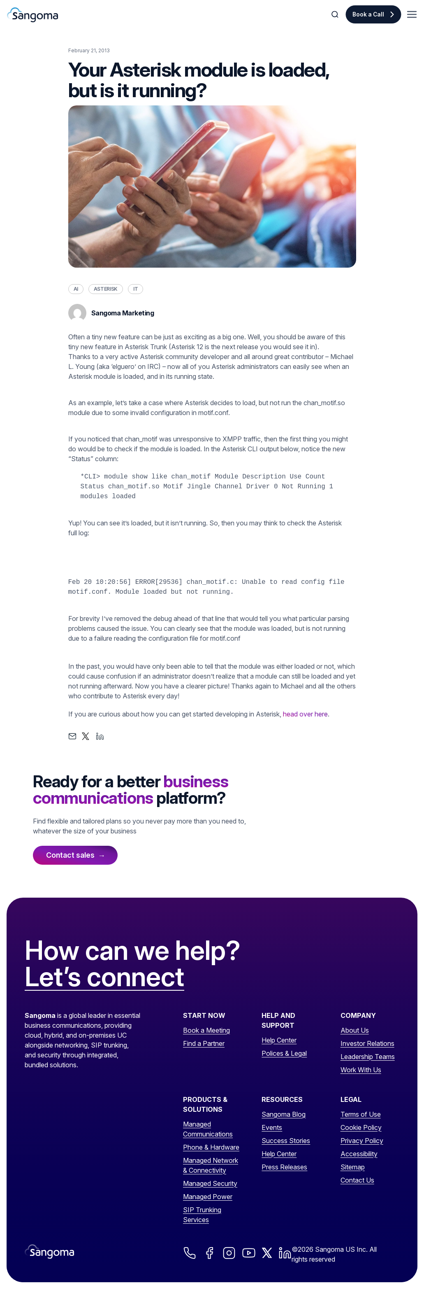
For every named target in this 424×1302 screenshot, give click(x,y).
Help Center (279, 1040)
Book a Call (368, 14)
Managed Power (207, 1196)
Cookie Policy (361, 1127)
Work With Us (361, 1070)
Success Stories (286, 1140)
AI (76, 289)
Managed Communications (208, 1129)
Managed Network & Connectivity (210, 1165)
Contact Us (357, 1180)
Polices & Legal (284, 1053)
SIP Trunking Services (202, 1215)
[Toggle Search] (336, 14)
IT (135, 289)
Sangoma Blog (284, 1114)
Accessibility (359, 1154)
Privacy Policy (362, 1140)
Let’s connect (104, 977)
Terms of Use (361, 1114)
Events (272, 1127)
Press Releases (284, 1167)
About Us (355, 1030)
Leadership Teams (368, 1056)
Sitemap (353, 1167)
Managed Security (210, 1183)
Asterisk (106, 289)
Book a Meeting (206, 1030)
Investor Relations (367, 1043)
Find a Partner (204, 1043)
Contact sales (70, 855)
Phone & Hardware (211, 1147)
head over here (305, 714)
